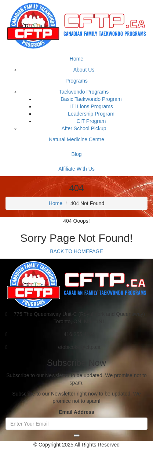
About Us (84, 70)
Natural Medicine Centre (76, 139)
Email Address (76, 412)
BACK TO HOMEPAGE (76, 251)
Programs (76, 81)
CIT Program (91, 121)
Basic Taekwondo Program (91, 99)
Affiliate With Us (76, 169)
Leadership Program (91, 114)
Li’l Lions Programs (91, 106)
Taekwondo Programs (84, 92)
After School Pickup (83, 128)
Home (76, 59)
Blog (76, 154)
